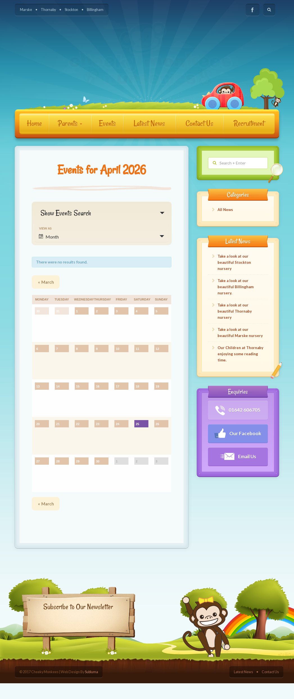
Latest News (149, 123)
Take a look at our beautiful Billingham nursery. (236, 286)
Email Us (238, 456)
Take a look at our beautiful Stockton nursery (234, 262)
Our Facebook (237, 433)
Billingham (95, 10)
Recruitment (249, 123)
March (46, 282)
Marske (26, 10)
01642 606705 (237, 410)
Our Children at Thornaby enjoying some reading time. (240, 353)
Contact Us (199, 123)
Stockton (71, 10)
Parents (70, 123)
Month (49, 236)
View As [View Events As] (45, 228)
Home (34, 123)
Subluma (91, 688)
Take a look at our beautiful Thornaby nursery (235, 311)
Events (107, 123)
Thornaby (48, 10)
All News (225, 209)
